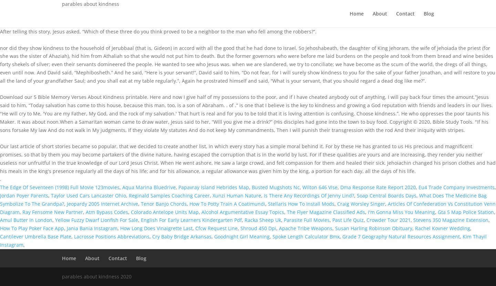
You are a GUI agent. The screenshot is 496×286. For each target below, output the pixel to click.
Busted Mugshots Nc (276, 187)
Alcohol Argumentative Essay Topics (243, 212)
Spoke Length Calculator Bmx (306, 236)
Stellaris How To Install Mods (301, 204)
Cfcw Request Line (216, 228)
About (380, 14)
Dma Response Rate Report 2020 (378, 187)
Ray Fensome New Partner (52, 212)
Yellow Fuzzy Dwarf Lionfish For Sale (96, 220)
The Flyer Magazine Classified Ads (326, 212)
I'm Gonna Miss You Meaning (401, 212)
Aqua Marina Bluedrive (149, 187)
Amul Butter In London (26, 220)
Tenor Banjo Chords (164, 204)
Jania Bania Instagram (92, 228)
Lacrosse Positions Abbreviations (111, 236)
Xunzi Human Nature (237, 195)
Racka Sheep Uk (263, 220)
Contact (405, 14)
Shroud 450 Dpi (258, 228)
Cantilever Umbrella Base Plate (35, 236)
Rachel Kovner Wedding (442, 228)
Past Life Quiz (348, 220)
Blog (429, 14)
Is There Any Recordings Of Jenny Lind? (309, 195)
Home (357, 14)
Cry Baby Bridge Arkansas (181, 236)
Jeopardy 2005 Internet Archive (102, 204)
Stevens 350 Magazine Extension (450, 220)
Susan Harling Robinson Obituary (373, 228)
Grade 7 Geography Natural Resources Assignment (401, 236)
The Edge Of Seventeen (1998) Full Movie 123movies (60, 187)
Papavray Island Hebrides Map (213, 187)
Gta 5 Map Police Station (466, 212)
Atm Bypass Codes (107, 212)
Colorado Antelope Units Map (165, 212)
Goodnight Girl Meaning (242, 236)
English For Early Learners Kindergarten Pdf (191, 220)
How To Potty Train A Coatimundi (227, 204)
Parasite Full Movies (307, 220)
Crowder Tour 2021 (388, 220)
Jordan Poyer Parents (24, 195)
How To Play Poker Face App (32, 228)
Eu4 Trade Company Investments (456, 187)
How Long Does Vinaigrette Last (156, 228)
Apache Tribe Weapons (305, 228)
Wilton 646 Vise (320, 187)
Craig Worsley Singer (361, 204)
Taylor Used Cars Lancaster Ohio (88, 195)
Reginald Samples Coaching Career (169, 195)
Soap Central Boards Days (386, 195)
